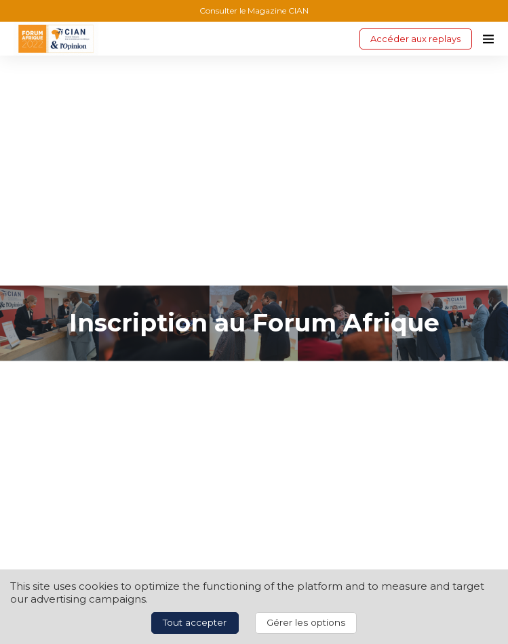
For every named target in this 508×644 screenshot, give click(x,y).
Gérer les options (306, 622)
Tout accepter (195, 622)
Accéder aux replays (415, 38)
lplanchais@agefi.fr (69, 464)
